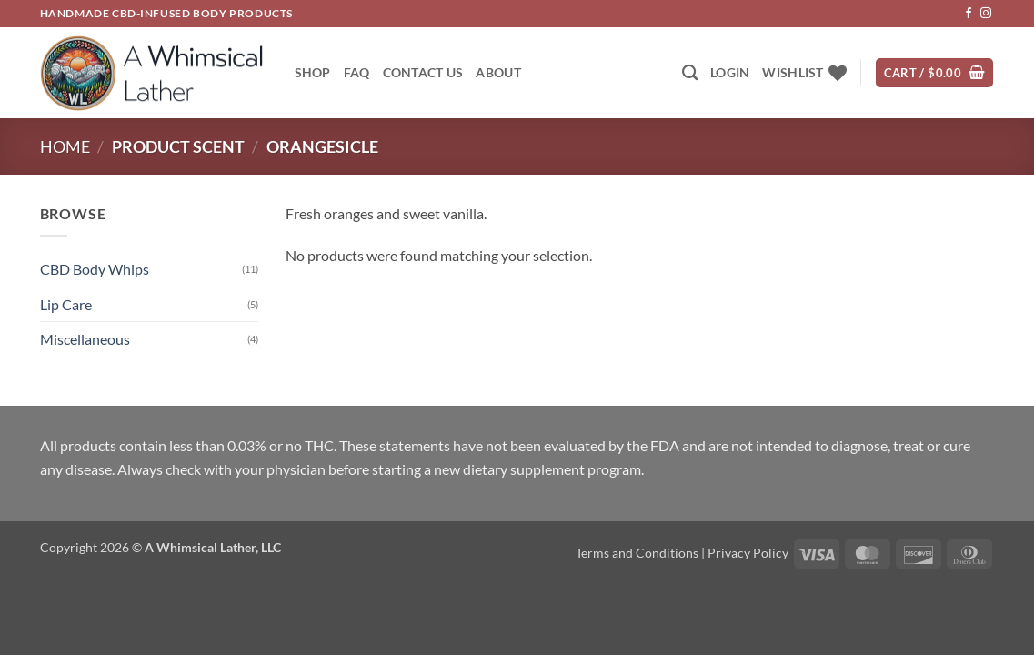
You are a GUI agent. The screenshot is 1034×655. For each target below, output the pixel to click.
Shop (313, 72)
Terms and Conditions (637, 552)
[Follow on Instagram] (985, 13)
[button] (729, 72)
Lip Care (66, 304)
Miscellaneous (85, 339)
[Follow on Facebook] (968, 13)
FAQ (357, 72)
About (498, 72)
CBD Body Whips (94, 268)
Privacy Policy (748, 552)
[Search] (690, 73)
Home (65, 146)
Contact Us (423, 72)
